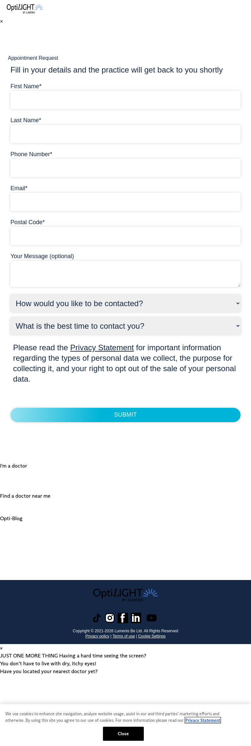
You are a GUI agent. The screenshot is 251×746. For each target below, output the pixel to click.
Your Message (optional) (42, 255)
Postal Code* (27, 221)
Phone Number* (31, 153)
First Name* (26, 85)
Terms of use (123, 635)
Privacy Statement (102, 346)
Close (123, 734)
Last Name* (25, 119)
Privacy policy (97, 635)
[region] (125, 725)
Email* (18, 187)
